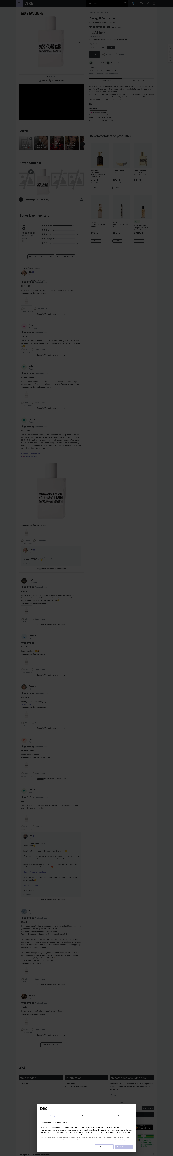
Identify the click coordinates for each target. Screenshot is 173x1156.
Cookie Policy (120, 1140)
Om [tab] (119, 1116)
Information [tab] (86, 1116)
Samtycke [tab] (53, 1116)
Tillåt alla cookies (123, 1147)
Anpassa (104, 1147)
